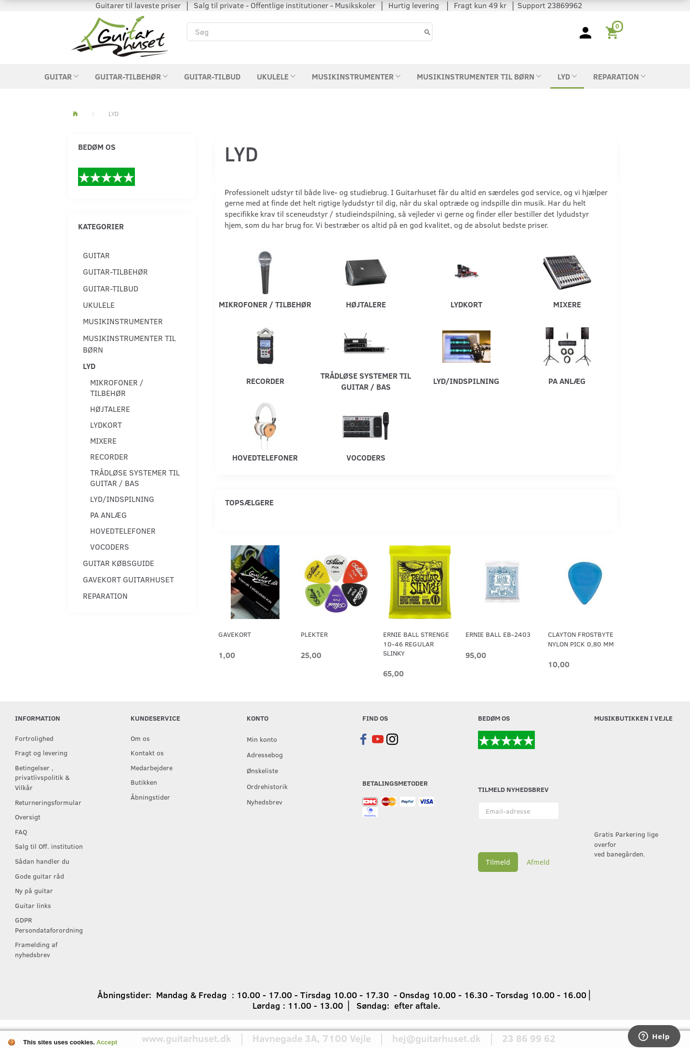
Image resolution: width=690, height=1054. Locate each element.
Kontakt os (147, 752)
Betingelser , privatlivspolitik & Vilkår (42, 777)
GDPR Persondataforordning (49, 925)
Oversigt (27, 816)
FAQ (21, 831)
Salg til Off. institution (49, 846)
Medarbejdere (151, 767)
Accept (106, 1042)
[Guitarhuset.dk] (120, 35)
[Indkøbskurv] (613, 31)
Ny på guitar (34, 890)
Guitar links (33, 905)
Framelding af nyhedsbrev (36, 949)
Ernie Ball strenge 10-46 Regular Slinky (416, 644)
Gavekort (234, 634)
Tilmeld (498, 862)
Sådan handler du (42, 861)
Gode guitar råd (39, 876)
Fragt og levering (41, 752)
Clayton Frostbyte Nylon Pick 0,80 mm (581, 639)
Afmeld (538, 862)
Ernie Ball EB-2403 (498, 634)
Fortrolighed (34, 738)
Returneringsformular (48, 802)
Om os (140, 738)
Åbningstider (150, 797)
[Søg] (427, 31)
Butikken (144, 782)
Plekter (314, 634)
